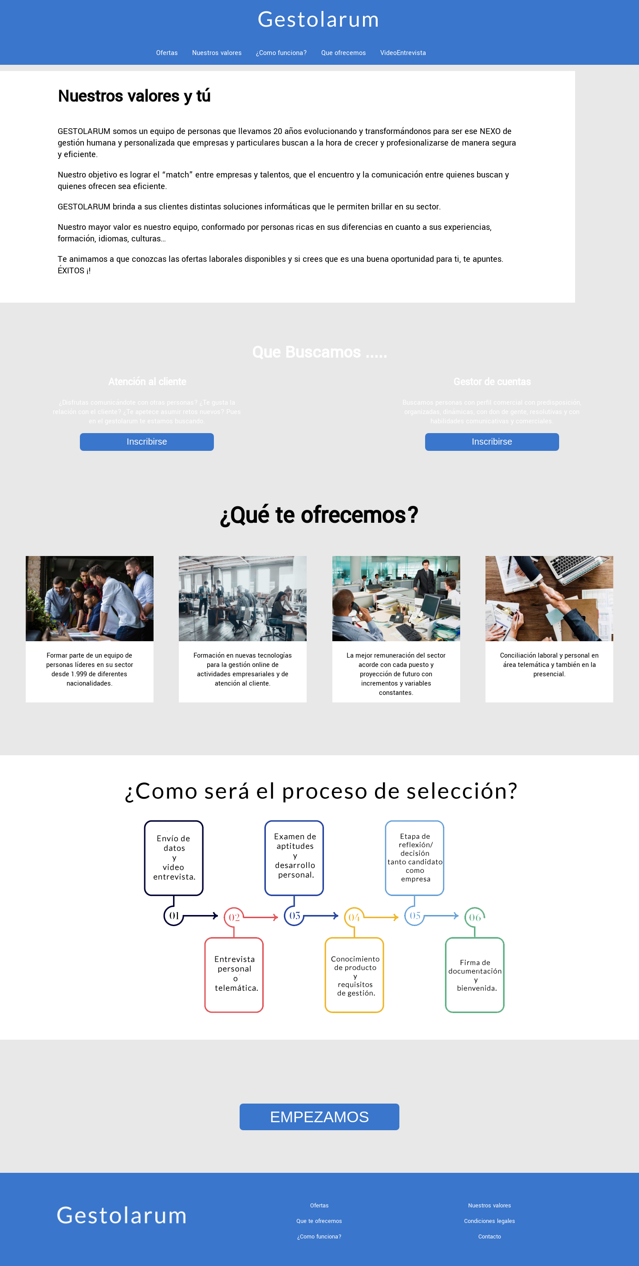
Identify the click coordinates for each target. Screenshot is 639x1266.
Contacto (489, 1237)
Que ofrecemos (343, 53)
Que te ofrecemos (319, 1221)
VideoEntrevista (403, 53)
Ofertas (167, 53)
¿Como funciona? (281, 53)
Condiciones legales (489, 1221)
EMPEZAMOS (319, 1116)
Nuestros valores (217, 53)
